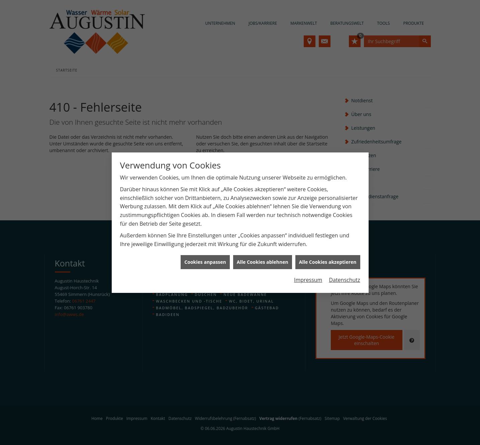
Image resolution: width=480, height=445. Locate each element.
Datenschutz (344, 272)
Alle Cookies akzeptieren (328, 254)
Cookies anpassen (205, 254)
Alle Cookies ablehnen (262, 254)
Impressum (308, 272)
